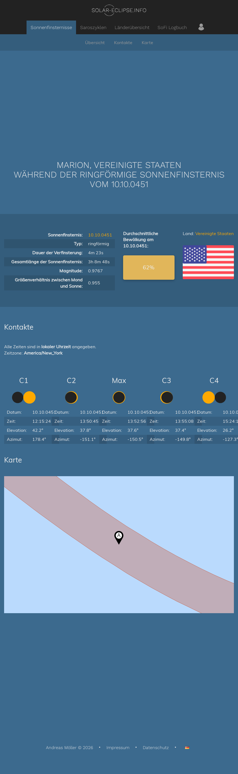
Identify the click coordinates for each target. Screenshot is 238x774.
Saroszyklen (93, 27)
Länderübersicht (132, 27)
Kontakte (123, 42)
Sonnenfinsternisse (51, 27)
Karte (147, 42)
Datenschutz (156, 747)
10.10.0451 (100, 235)
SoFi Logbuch (172, 27)
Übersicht (95, 42)
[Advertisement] (119, 97)
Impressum (117, 747)
